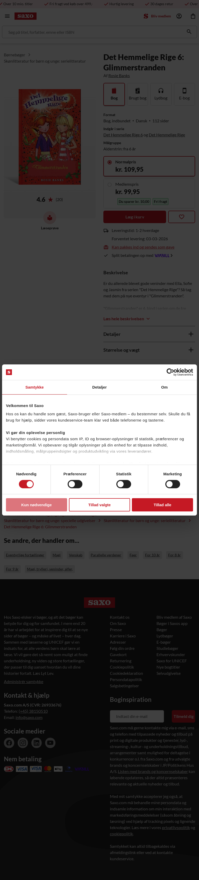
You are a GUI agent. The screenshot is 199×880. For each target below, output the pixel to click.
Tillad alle (162, 505)
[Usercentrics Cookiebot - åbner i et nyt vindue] (170, 372)
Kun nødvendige (36, 505)
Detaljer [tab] (99, 387)
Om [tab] (164, 387)
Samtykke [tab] (34, 387)
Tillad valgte (99, 505)
